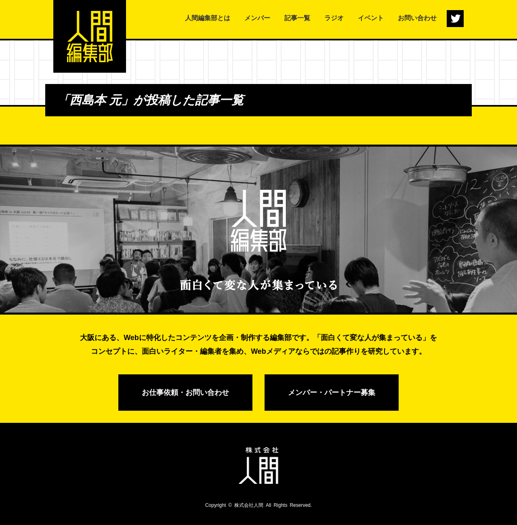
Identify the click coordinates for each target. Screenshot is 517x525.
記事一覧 (297, 18)
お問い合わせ (417, 18)
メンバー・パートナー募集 (331, 392)
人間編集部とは (207, 18)
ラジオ (334, 18)
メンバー (257, 18)
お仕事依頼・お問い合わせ (185, 392)
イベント (371, 18)
